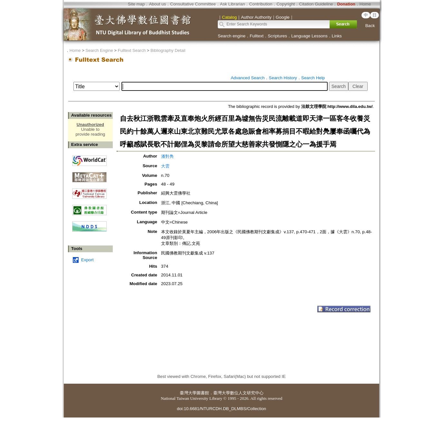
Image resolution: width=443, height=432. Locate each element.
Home (365, 4)
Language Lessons (309, 36)
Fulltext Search (132, 50)
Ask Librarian (232, 4)
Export (87, 259)
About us (157, 4)
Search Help (313, 77)
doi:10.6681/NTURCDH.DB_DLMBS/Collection (221, 408)
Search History (283, 77)
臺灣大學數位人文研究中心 (238, 392)
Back (370, 25)
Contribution (260, 4)
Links (337, 36)
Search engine (232, 36)
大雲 (165, 166)
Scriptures (277, 36)
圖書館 (203, 392)
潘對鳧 (167, 156)
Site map (136, 4)
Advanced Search (248, 77)
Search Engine (99, 50)
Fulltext (257, 36)
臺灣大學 (188, 392)
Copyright (285, 4)
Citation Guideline (316, 4)
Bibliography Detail (167, 50)
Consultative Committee (193, 4)
